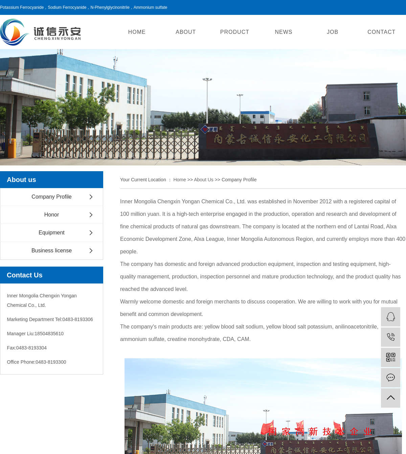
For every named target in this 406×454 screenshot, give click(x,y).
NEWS (284, 32)
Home (179, 179)
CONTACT (381, 32)
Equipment (52, 232)
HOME (137, 32)
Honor (51, 215)
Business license (51, 250)
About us (203, 179)
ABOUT (186, 32)
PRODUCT (234, 32)
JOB (332, 32)
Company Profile (51, 197)
